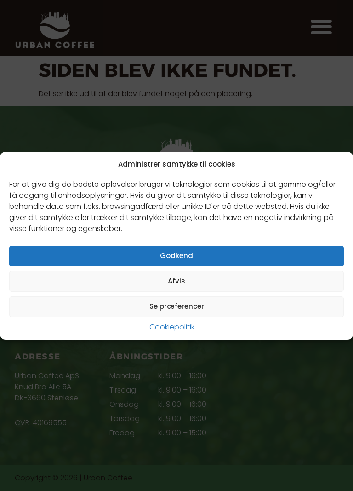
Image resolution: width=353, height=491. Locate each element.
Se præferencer (176, 306)
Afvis (176, 281)
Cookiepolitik (171, 327)
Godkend (176, 255)
